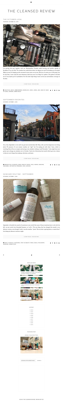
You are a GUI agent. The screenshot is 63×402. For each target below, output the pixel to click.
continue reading (31, 84)
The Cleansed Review (31, 11)
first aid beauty (25, 242)
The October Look (12, 19)
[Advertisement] (31, 379)
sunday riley (12, 244)
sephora (11, 91)
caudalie (10, 242)
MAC (39, 90)
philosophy (41, 242)
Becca (12, 90)
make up (43, 90)
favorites (15, 164)
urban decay (17, 91)
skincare (41, 164)
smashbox (6, 166)
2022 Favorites (25, 298)
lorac (31, 90)
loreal (35, 90)
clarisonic (17, 242)
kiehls (36, 242)
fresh (19, 164)
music (28, 164)
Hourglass (26, 90)
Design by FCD (39, 399)
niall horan (34, 164)
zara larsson (27, 166)
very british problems (15, 166)
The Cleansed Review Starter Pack (30, 285)
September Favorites (13, 100)
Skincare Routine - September (18, 174)
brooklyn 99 (7, 164)
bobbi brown (18, 90)
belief (6, 242)
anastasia (7, 90)
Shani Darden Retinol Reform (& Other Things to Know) (31, 273)
